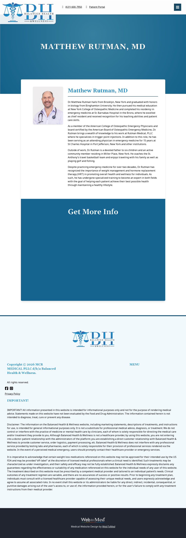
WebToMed (108, 526)
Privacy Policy (12, 393)
